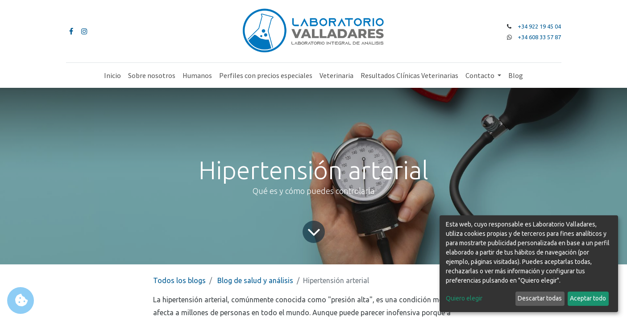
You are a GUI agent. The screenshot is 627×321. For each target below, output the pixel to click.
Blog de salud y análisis (255, 280)
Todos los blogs (179, 280)
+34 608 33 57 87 (539, 37)
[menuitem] (112, 75)
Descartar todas (540, 298)
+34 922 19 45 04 (539, 26)
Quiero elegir (464, 298)
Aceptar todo (588, 298)
